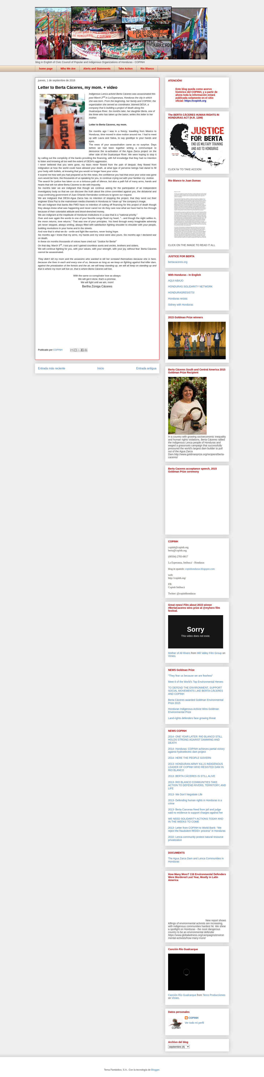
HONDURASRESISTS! (181, 292)
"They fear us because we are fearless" (190, 675)
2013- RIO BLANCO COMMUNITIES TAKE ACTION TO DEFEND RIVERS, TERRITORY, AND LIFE (197, 785)
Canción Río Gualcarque (182, 995)
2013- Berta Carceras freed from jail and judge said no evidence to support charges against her (195, 811)
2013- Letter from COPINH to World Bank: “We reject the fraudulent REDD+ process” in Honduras (196, 829)
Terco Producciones (214, 995)
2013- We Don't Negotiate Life (185, 794)
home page (46, 68)
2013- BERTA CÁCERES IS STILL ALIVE (191, 776)
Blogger (155, 1069)
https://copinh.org (195, 100)
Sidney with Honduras (180, 304)
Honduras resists (177, 298)
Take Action (125, 68)
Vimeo (171, 656)
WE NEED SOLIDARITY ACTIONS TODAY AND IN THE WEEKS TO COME (195, 820)
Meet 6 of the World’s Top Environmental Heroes (195, 681)
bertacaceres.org (177, 262)
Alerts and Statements (97, 68)
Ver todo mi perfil (194, 1022)
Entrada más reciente (51, 368)
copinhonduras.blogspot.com (200, 569)
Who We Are (68, 68)
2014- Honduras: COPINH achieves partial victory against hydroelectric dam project (196, 750)
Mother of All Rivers (179, 653)
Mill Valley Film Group (209, 653)
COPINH (193, 1017)
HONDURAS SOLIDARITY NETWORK (190, 286)
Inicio (100, 368)
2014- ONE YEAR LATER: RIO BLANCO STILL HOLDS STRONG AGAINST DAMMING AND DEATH (195, 739)
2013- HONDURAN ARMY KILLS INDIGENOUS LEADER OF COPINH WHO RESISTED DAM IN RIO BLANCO (196, 767)
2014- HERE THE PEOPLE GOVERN (189, 757)
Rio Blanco (147, 68)
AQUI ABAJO (175, 280)
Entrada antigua (146, 368)
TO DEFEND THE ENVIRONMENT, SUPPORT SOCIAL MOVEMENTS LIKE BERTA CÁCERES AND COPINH (195, 690)
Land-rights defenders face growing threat (192, 718)
